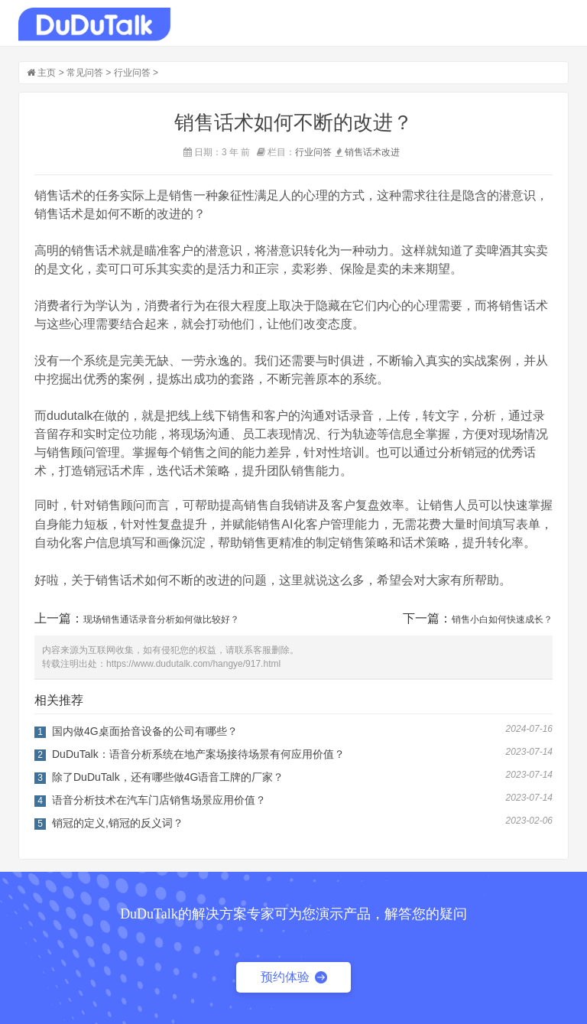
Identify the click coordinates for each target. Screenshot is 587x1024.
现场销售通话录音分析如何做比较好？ (161, 619)
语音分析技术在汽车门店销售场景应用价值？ (159, 800)
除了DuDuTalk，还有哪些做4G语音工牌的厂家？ (168, 777)
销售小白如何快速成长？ (502, 619)
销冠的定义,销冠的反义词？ (117, 823)
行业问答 (132, 72)
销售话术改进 (372, 152)
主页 (46, 72)
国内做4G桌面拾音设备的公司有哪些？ (145, 731)
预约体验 (294, 976)
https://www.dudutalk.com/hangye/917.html (193, 663)
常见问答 (84, 72)
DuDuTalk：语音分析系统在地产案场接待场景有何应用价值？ (198, 754)
